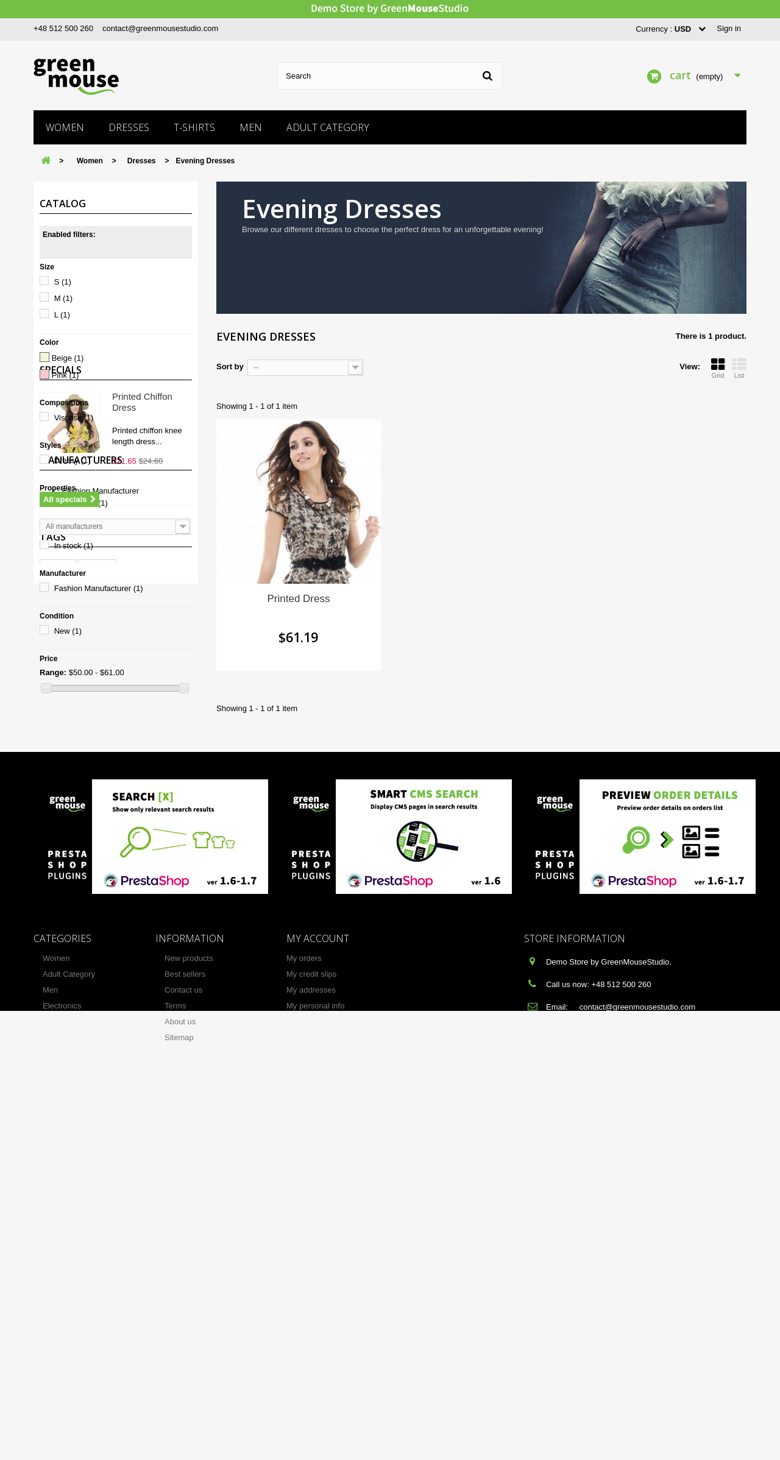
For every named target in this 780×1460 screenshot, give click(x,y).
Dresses (128, 127)
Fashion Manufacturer (98, 588)
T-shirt (58, 1061)
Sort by (230, 366)
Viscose (74, 417)
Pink (65, 375)
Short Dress (81, 503)
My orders (304, 1328)
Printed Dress (299, 598)
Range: (53, 672)
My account (317, 1308)
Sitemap (179, 1407)
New (68, 631)
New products (189, 1328)
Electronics (62, 1375)
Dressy (72, 460)
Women (65, 127)
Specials (61, 744)
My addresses (311, 1359)
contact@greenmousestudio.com (160, 28)
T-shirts (194, 127)
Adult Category (327, 127)
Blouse (97, 1061)
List (739, 368)
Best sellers (185, 1343)
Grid (718, 368)
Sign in (729, 28)
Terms (175, 1375)
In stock (73, 545)
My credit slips (311, 1343)
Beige (68, 358)
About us (180, 1391)
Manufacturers (81, 921)
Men (250, 127)
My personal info (315, 1375)
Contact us (183, 1359)
